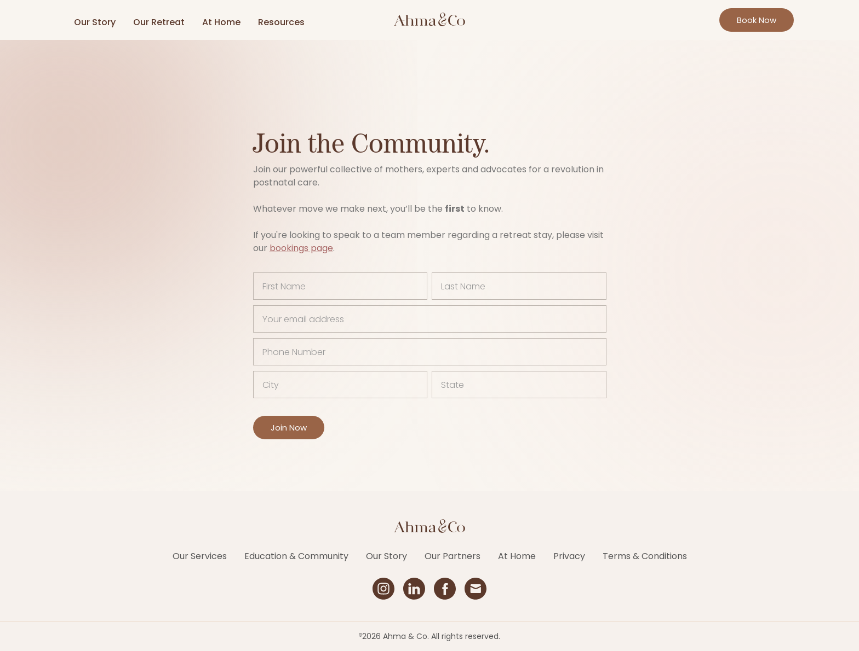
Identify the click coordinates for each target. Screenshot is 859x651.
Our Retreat (159, 22)
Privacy (569, 556)
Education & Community (296, 556)
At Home (221, 22)
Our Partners (452, 556)
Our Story (95, 22)
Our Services (200, 556)
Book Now (756, 20)
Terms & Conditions (645, 556)
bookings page (301, 248)
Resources (281, 22)
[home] (429, 19)
